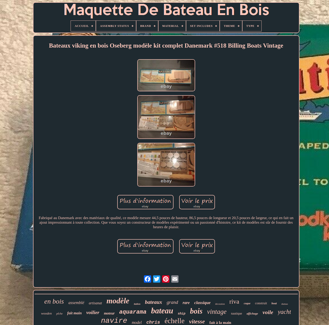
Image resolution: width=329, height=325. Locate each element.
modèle (118, 301)
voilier (92, 312)
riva (234, 301)
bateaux (153, 302)
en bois (54, 301)
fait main (74, 313)
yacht (284, 311)
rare (186, 302)
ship (182, 313)
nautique (236, 313)
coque (247, 303)
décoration (220, 304)
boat (274, 303)
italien (137, 303)
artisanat (95, 303)
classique (202, 302)
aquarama (133, 312)
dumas (284, 303)
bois (196, 311)
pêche (59, 313)
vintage (216, 311)
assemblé (76, 302)
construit (261, 303)
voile (268, 312)
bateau (162, 310)
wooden (46, 313)
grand (172, 302)
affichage (252, 313)
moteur (109, 313)
